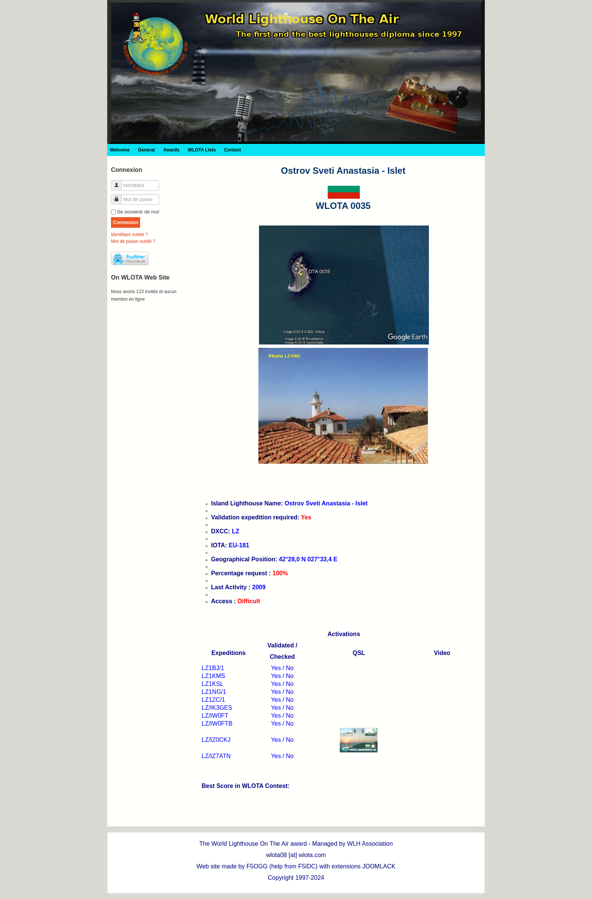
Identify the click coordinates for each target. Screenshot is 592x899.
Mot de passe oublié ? (133, 241)
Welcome (120, 150)
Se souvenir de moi (138, 212)
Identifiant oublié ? (129, 234)
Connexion (125, 222)
